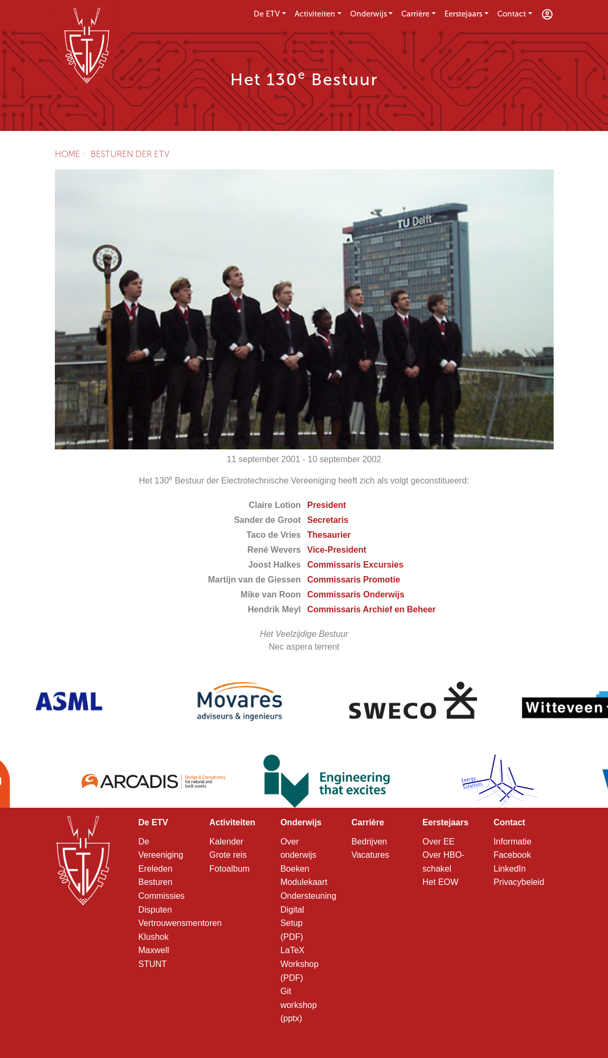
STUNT (153, 964)
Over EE (439, 841)
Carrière (415, 14)
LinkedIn (509, 868)
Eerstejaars (463, 14)
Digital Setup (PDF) (292, 923)
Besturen (156, 882)
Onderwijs (368, 14)
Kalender (226, 841)
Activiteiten (315, 14)
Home (67, 154)
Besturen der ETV (130, 154)
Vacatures (370, 854)
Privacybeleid (518, 882)
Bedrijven (369, 841)
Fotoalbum (229, 868)
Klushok (154, 936)
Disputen (155, 909)
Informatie (512, 841)
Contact (511, 14)
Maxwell (154, 950)
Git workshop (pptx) (298, 1005)
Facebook (512, 854)
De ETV (267, 14)
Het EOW (441, 882)
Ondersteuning (308, 895)
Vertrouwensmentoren (180, 923)
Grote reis (228, 854)
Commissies (162, 895)
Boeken (294, 868)
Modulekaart (303, 882)
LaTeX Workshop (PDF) (299, 964)
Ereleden (156, 868)
